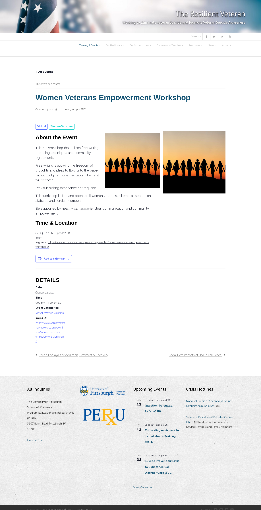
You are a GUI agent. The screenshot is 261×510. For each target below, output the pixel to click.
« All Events (44, 72)
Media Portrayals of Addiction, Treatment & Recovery (73, 355)
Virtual (39, 312)
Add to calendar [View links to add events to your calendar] (54, 258)
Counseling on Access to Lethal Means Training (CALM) (162, 436)
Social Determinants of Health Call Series (195, 355)
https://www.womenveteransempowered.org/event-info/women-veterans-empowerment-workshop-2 (50, 332)
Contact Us (34, 440)
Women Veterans (54, 312)
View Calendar (142, 487)
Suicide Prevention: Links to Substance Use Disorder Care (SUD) (162, 466)
